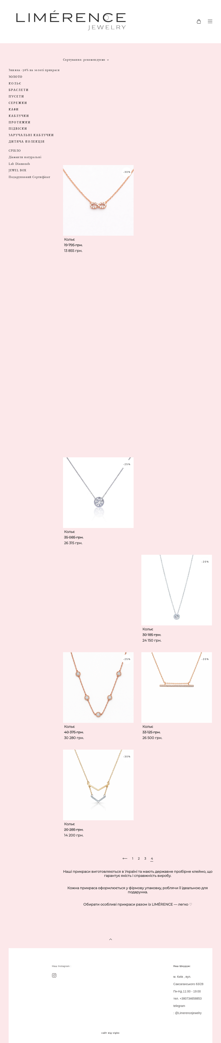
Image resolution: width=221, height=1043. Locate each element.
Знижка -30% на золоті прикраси (34, 70)
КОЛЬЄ (15, 83)
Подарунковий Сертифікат (29, 177)
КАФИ (14, 109)
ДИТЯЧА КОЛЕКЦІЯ (27, 142)
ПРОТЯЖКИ (20, 122)
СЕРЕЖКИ (18, 103)
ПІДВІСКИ (18, 129)
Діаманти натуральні (25, 157)
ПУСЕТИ (16, 96)
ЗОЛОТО (15, 77)
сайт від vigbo (110, 1033)
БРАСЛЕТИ (19, 90)
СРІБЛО (15, 151)
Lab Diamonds (19, 164)
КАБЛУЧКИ (19, 116)
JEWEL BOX (18, 170)
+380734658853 (191, 998)
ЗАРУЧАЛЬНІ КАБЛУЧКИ (31, 135)
